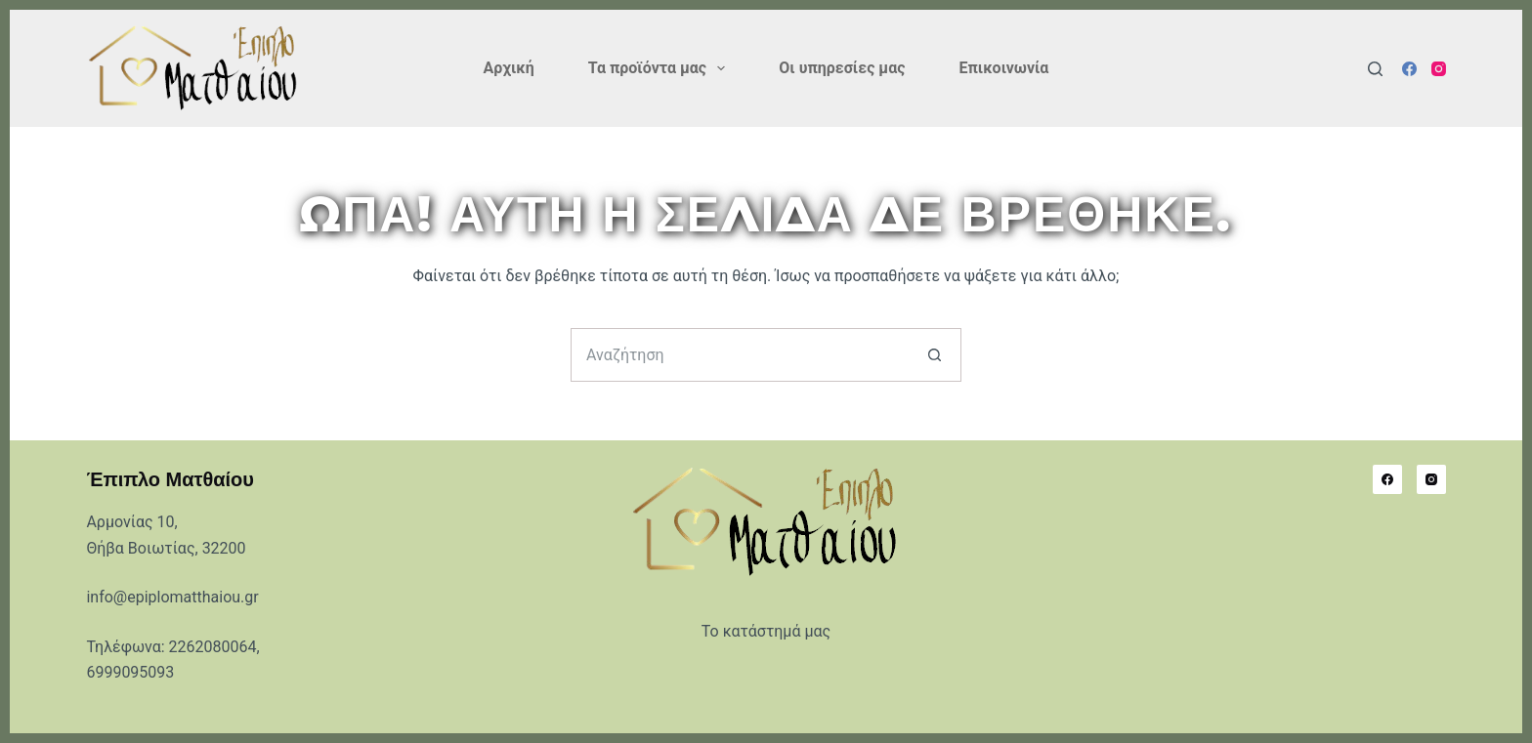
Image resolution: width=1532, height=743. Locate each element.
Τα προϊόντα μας (661, 68)
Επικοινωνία (1003, 68)
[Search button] (934, 355)
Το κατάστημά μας (766, 631)
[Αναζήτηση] (1375, 69)
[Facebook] (1409, 69)
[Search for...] (739, 355)
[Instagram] (1438, 69)
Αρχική (509, 68)
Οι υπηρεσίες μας (842, 68)
